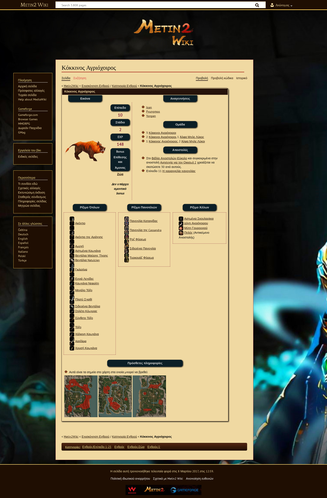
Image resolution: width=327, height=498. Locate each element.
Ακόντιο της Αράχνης (89, 237)
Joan (149, 107)
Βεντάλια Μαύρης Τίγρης (91, 255)
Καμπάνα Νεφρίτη (87, 283)
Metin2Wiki (71, 86)
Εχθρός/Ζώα (136, 447)
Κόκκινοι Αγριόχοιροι (162, 133)
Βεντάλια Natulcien (87, 260)
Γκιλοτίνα (81, 269)
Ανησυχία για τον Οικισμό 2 (178, 162)
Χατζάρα (80, 341)
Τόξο (78, 327)
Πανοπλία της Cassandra (145, 230)
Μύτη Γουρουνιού (196, 228)
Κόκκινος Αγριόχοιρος (163, 141)
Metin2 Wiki (34, 5)
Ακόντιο (80, 223)
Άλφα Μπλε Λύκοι (193, 141)
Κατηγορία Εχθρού (124, 86)
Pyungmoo (153, 111)
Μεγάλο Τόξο (83, 290)
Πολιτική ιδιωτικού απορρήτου (130, 478)
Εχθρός (119, 447)
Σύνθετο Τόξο (84, 318)
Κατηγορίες (72, 447)
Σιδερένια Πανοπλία (143, 248)
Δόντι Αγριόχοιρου (196, 223)
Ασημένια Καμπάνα (88, 251)
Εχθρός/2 (153, 447)
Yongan (151, 116)
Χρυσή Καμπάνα (86, 348)
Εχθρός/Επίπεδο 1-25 (97, 447)
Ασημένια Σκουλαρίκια (199, 218)
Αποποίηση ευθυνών (199, 478)
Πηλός (188, 232)
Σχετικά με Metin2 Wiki (168, 478)
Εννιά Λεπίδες (84, 279)
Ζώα (120, 174)
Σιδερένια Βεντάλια (87, 306)
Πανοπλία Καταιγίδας (144, 221)
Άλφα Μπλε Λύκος (192, 137)
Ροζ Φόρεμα (138, 239)
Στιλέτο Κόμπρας (86, 311)
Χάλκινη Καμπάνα (87, 334)
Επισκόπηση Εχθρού (95, 86)
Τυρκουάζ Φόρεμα (142, 258)
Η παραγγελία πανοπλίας (179, 171)
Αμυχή (79, 246)
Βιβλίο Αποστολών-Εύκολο (169, 158)
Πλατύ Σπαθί (83, 299)
